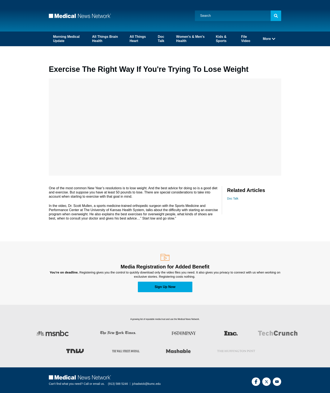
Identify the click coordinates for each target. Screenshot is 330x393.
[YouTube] (277, 381)
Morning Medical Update (66, 39)
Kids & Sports (221, 39)
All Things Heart (138, 39)
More (269, 39)
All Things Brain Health (105, 39)
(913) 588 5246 (118, 383)
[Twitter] (266, 381)
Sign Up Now (165, 287)
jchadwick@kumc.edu (146, 383)
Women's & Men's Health (190, 39)
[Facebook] (256, 381)
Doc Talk (161, 39)
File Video (245, 39)
